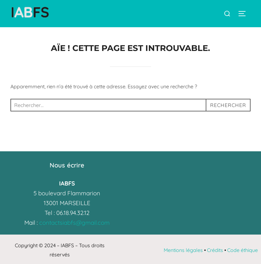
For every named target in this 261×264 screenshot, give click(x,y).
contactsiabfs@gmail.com (74, 222)
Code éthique (242, 250)
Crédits (215, 250)
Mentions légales (183, 250)
